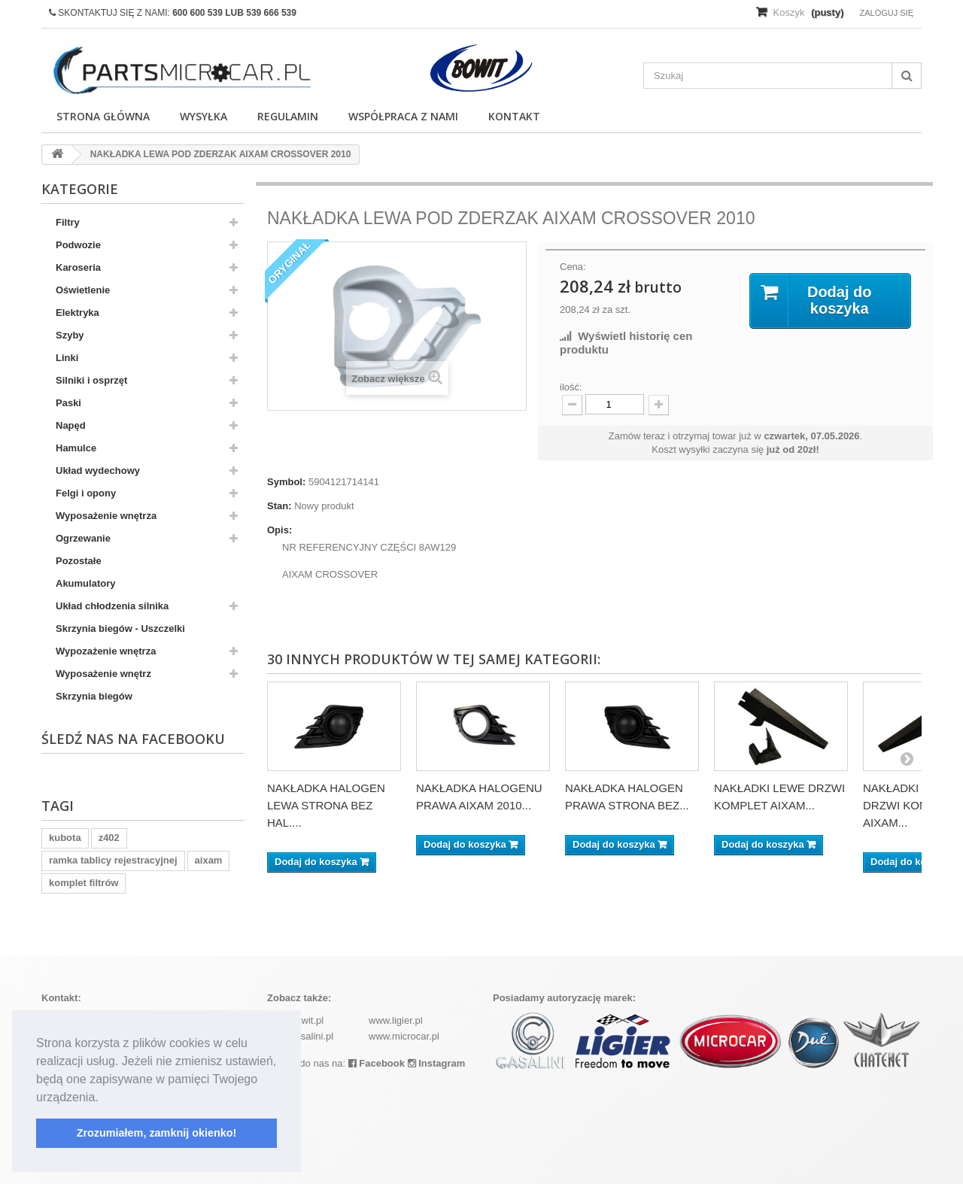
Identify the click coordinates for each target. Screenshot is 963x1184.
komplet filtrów (83, 882)
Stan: (279, 506)
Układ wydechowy (98, 470)
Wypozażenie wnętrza (106, 651)
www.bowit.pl (295, 1020)
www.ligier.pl (396, 1020)
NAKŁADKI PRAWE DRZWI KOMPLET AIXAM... (913, 805)
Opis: (279, 530)
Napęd (71, 425)
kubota (65, 837)
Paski (68, 402)
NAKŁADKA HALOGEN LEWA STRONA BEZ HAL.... (326, 805)
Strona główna (103, 116)
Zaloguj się (886, 12)
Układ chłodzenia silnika (112, 606)
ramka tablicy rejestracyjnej (113, 860)
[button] (104, 1098)
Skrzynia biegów (94, 696)
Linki (67, 357)
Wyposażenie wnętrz (103, 673)
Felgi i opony (86, 493)
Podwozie (78, 244)
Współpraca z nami (403, 116)
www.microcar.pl (404, 1036)
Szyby (70, 335)
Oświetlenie (83, 290)
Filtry (68, 222)
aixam (209, 860)
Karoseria (78, 267)
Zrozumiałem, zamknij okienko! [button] (157, 1133)
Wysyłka (203, 116)
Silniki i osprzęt (91, 380)
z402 (109, 837)
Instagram (437, 1063)
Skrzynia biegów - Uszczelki (120, 628)
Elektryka (77, 312)
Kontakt (514, 116)
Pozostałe (79, 560)
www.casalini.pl (300, 1036)
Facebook (376, 1063)
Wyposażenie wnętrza (106, 515)
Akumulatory (85, 583)
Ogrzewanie (83, 538)
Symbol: (286, 481)
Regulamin (287, 116)
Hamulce (76, 448)
